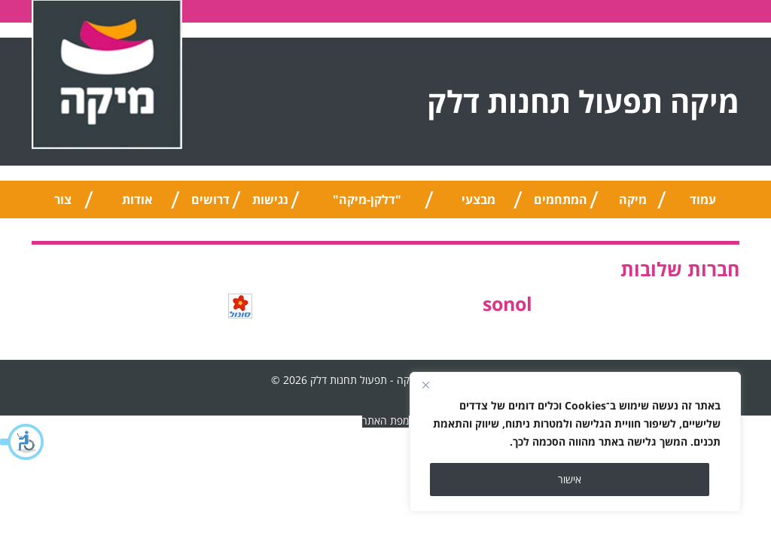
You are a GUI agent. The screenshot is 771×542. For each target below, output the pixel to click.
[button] (22, 442)
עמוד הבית (703, 204)
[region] (575, 442)
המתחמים (560, 199)
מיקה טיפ (633, 204)
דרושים (210, 199)
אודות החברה (137, 204)
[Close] (425, 385)
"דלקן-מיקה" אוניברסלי (367, 204)
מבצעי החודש (478, 204)
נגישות (270, 199)
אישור (569, 479)
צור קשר (63, 204)
